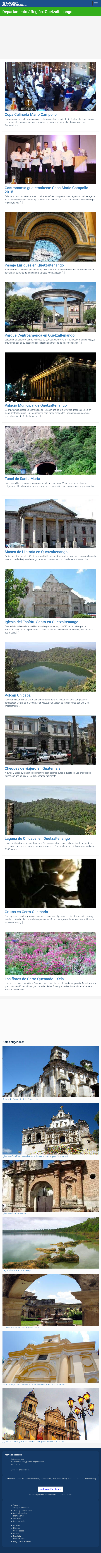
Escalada (17, 1536)
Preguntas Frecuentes (22, 1541)
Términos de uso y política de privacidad (27, 1462)
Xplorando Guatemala (45, 1495)
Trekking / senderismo (22, 1510)
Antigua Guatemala (21, 1508)
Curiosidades (18, 1531)
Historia (16, 1528)
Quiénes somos (17, 1459)
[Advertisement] (50, 37)
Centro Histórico (19, 1513)
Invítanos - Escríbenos (50, 1489)
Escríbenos (15, 1464)
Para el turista (18, 1539)
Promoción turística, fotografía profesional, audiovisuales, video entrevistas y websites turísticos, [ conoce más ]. (50, 1479)
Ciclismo (16, 1525)
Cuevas (16, 1533)
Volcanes (17, 1518)
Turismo (16, 1505)
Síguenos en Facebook (20, 1470)
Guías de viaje (19, 1521)
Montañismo (18, 1516)
